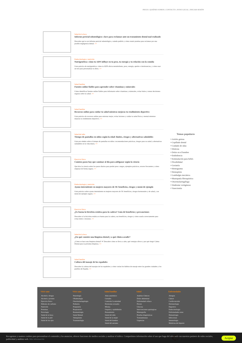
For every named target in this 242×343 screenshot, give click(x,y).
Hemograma (177, 168)
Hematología (173, 315)
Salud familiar (79, 84)
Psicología (45, 312)
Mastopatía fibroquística (182, 178)
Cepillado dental (179, 142)
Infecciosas (173, 318)
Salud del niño (79, 134)
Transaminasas (142, 318)
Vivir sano (45, 291)
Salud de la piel (46, 318)
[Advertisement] (186, 77)
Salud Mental (78, 315)
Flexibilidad (177, 162)
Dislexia (175, 149)
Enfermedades (174, 291)
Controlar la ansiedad (113, 301)
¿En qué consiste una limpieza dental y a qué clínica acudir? (102, 237)
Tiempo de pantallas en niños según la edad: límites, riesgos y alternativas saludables (113, 137)
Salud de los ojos (47, 320)
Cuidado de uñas (179, 145)
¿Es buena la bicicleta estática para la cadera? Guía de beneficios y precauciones (111, 212)
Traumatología (78, 320)
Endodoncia (177, 155)
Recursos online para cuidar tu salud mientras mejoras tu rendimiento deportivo (112, 112)
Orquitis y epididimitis (113, 309)
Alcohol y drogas (47, 296)
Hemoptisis (177, 172)
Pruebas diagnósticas (144, 315)
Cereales (108, 298)
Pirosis (139, 304)
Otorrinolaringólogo (181, 181)
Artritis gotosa (178, 139)
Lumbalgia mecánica (181, 175)
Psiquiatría (77, 307)
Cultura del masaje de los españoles (91, 262)
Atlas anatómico (111, 296)
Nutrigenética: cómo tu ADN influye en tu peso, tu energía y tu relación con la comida (114, 61)
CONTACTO (171, 10)
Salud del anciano (111, 323)
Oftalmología (78, 298)
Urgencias (140, 320)
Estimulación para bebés (182, 159)
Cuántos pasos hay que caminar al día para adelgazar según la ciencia (106, 162)
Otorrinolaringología (80, 301)
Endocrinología (174, 309)
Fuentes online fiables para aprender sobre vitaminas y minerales (104, 86)
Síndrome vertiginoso (181, 185)
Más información (36, 339)
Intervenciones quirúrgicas (146, 309)
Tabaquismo (77, 318)
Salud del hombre (111, 320)
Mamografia (141, 312)
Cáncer (171, 298)
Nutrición (44, 307)
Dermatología (174, 304)
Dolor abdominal (143, 298)
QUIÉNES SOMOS (157, 10)
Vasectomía (177, 188)
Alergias (172, 296)
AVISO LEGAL (183, 10)
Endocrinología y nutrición (84, 59)
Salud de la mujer (111, 318)
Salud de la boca (80, 34)
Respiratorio (77, 309)
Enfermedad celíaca (144, 301)
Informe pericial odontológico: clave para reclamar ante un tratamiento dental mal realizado (117, 36)
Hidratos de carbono (48, 304)
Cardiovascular (174, 301)
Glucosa (140, 307)
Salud (138, 291)
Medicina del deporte (176, 323)
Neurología (77, 296)
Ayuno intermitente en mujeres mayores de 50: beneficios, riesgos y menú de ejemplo (113, 187)
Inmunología (173, 320)
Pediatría (76, 304)
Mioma (107, 307)
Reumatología (78, 312)
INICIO (145, 10)
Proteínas (44, 309)
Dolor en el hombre (180, 152)
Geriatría (176, 165)
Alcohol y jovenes (47, 298)
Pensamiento (109, 312)
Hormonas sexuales (112, 304)
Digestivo (172, 307)
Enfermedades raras (176, 312)
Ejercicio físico (80, 159)
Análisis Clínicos (143, 296)
